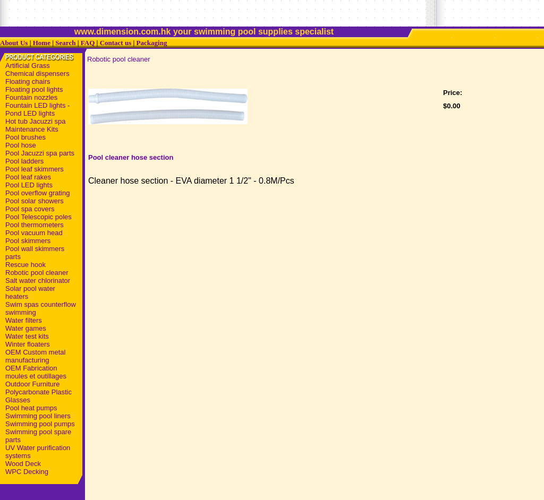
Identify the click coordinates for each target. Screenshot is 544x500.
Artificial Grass (27, 66)
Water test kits (27, 336)
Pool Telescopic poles (38, 217)
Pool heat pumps (31, 408)
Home (41, 43)
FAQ (88, 43)
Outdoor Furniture (32, 384)
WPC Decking (26, 472)
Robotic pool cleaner (37, 273)
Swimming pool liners (38, 416)
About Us (14, 43)
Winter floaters (27, 344)
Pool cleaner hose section (130, 157)
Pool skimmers (27, 241)
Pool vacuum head (34, 233)
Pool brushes (25, 137)
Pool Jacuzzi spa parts (39, 153)
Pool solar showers (34, 201)
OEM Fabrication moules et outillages (35, 372)
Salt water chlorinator (37, 281)
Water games (25, 328)
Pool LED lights (29, 185)
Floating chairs (27, 81)
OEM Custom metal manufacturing (35, 356)
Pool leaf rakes (28, 177)
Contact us (116, 43)
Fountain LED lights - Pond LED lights (37, 109)
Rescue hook (25, 265)
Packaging (152, 43)
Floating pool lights (34, 89)
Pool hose (20, 145)
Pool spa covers (30, 209)
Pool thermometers (34, 225)
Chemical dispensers (37, 73)
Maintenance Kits (31, 129)
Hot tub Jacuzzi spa (35, 121)
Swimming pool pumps (40, 424)
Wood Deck (23, 464)
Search (65, 43)
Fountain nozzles (31, 97)
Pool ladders (24, 161)
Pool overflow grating (37, 193)
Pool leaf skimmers (34, 169)
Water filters (23, 320)
